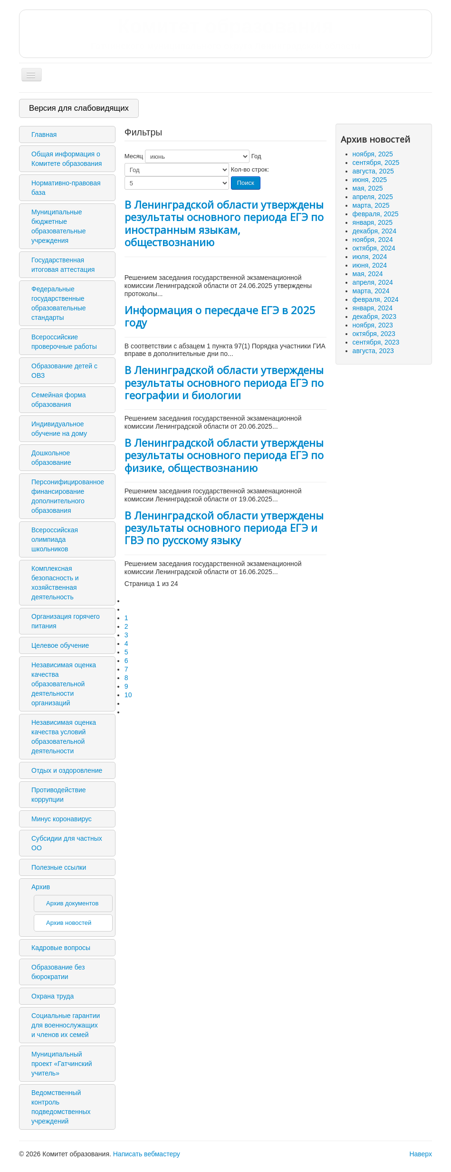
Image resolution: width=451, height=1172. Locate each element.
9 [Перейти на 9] (126, 686)
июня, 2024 (370, 265)
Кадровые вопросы (60, 947)
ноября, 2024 (373, 239)
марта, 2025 (371, 205)
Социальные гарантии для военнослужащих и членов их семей (65, 1025)
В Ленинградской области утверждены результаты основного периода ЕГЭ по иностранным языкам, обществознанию (224, 223)
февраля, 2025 (376, 214)
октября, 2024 (374, 248)
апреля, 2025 (373, 197)
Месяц (134, 156)
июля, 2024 (370, 256)
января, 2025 (373, 222)
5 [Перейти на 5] (126, 652)
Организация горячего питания (65, 621)
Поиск (245, 182)
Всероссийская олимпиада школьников (54, 539)
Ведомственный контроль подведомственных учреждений (61, 1107)
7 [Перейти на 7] (126, 669)
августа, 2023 (373, 351)
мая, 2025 (368, 188)
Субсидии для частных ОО (66, 843)
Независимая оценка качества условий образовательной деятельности (63, 737)
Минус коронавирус (61, 819)
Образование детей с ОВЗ (64, 370)
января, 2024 (373, 308)
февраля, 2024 (376, 299)
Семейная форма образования (58, 399)
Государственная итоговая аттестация (63, 264)
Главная (44, 134)
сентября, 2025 (376, 162)
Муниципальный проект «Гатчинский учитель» (61, 1063)
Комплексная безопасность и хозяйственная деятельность (55, 583)
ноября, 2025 (373, 154)
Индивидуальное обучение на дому (59, 428)
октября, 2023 (374, 333)
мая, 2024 (368, 274)
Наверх (420, 1154)
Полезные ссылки (58, 867)
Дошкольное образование (51, 457)
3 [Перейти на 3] (126, 635)
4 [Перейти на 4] (126, 643)
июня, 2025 (370, 179)
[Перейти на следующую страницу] (129, 703)
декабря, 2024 (374, 231)
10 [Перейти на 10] (128, 695)
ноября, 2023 (373, 325)
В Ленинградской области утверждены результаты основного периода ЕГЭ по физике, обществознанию (224, 455)
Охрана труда (52, 996)
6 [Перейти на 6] (126, 660)
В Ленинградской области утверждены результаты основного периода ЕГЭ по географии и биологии (224, 382)
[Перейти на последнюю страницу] (129, 712)
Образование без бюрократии (58, 971)
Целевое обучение (60, 645)
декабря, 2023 (374, 316)
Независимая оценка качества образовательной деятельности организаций (63, 684)
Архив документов (72, 903)
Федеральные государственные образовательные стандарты (58, 303)
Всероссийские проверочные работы (64, 341)
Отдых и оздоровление (66, 770)
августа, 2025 (373, 171)
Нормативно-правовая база (66, 187)
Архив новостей (68, 922)
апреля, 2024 (373, 282)
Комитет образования (225, 33)
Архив (40, 887)
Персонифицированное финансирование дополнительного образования (67, 496)
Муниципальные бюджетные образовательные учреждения (58, 226)
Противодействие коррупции (58, 794)
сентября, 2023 (376, 342)
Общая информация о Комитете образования (66, 158)
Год (256, 156)
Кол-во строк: (250, 169)
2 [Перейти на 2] (126, 626)
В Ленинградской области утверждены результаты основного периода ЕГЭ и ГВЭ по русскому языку (224, 528)
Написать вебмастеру (146, 1154)
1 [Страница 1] (126, 618)
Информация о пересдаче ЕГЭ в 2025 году (220, 316)
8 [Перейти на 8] (126, 678)
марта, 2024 (371, 291)
